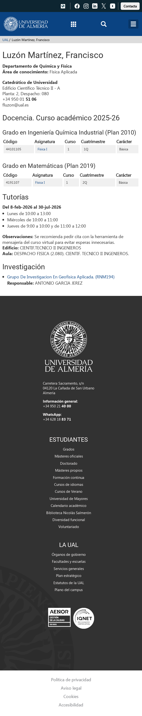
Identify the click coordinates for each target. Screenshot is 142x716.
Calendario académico (68, 505)
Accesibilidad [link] (71, 705)
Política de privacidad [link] (71, 679)
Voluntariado (68, 526)
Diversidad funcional (68, 519)
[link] (130, 5)
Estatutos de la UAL (68, 582)
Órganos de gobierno (69, 554)
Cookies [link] (71, 696)
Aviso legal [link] (71, 688)
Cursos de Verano (68, 491)
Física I (42, 149)
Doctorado (68, 463)
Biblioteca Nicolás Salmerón (68, 512)
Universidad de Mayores (69, 498)
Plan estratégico (68, 575)
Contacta (130, 6)
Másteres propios (68, 470)
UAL (5, 39)
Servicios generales (69, 568)
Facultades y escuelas (68, 561)
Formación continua (68, 477)
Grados (68, 449)
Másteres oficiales (69, 456)
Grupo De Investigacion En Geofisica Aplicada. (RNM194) (60, 277)
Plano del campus (69, 589)
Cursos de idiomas (68, 484)
